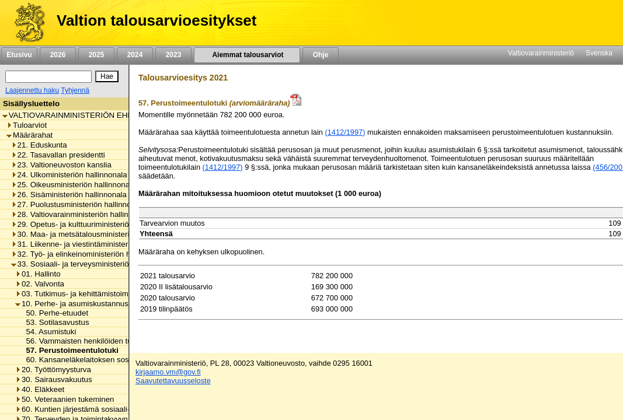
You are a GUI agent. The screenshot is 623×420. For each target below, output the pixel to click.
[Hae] (107, 76)
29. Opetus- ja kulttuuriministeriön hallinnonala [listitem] (94, 224)
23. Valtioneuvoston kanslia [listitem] (61, 164)
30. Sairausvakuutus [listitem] (53, 379)
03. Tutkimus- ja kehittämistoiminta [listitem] (78, 293)
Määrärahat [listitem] (29, 135)
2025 (96, 55)
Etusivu (19, 55)
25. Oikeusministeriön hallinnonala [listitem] (73, 184)
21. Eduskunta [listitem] (39, 145)
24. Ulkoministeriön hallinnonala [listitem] (69, 174)
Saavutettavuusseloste (173, 380)
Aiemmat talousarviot (247, 55)
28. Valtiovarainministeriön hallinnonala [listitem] (81, 214)
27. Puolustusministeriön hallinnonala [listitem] (78, 204)
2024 (135, 55)
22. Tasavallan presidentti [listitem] (58, 154)
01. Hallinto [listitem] (38, 274)
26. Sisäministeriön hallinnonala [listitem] (69, 194)
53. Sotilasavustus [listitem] (54, 322)
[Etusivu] (25, 23)
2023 (173, 55)
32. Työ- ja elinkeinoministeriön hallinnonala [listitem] (89, 254)
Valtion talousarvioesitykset (156, 20)
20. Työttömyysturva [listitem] (53, 369)
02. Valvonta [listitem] (39, 283)
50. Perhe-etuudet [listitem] (53, 313)
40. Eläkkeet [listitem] (39, 389)
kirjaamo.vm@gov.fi (168, 372)
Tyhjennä (75, 90)
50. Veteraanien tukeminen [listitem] (64, 399)
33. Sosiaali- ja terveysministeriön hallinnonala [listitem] (94, 264)
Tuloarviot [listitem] (26, 125)
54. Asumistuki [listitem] (47, 331)
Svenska (599, 53)
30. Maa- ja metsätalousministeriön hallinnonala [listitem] (96, 234)
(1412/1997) (345, 132)
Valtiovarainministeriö (541, 53)
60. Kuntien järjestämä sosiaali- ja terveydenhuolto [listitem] (105, 409)
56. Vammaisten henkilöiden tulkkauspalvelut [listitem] (99, 341)
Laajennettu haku (32, 90)
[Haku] (48, 77)
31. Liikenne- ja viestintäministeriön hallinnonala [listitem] (96, 244)
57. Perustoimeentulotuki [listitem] (69, 350)
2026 (57, 55)
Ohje (320, 55)
